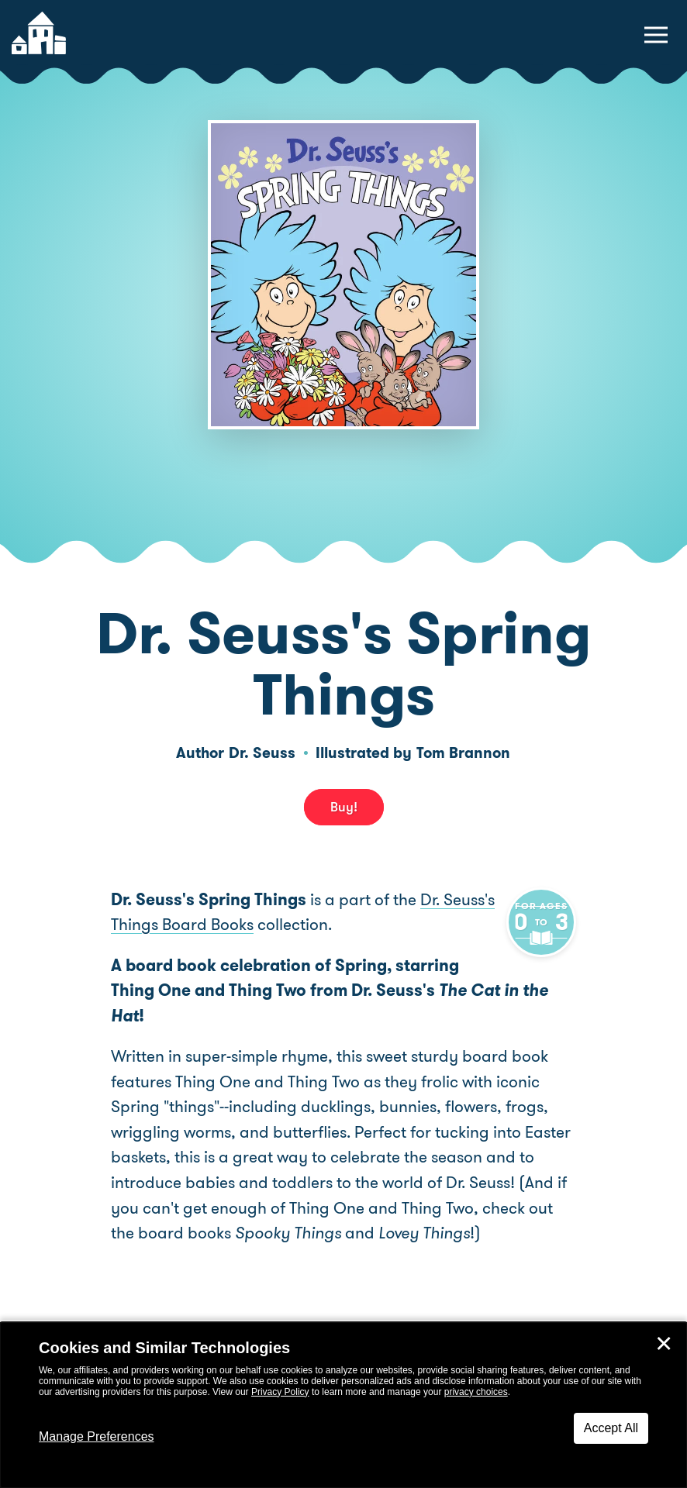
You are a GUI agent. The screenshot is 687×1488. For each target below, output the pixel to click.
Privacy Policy (280, 1391)
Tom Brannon (463, 752)
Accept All (611, 1428)
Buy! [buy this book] (343, 806)
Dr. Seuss (262, 752)
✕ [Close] (663, 1344)
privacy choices (476, 1391)
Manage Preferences (96, 1436)
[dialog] (343, 1405)
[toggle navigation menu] (656, 34)
